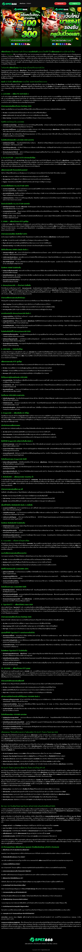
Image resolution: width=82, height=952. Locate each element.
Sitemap (29, 3)
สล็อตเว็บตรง (22, 3)
